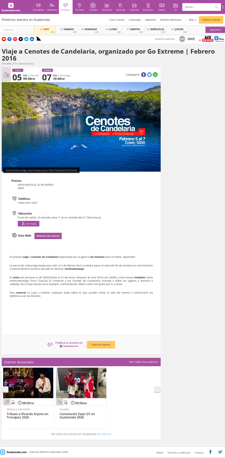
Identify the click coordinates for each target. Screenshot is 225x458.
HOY (44, 29)
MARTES (133, 29)
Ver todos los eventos (143, 362)
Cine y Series (117, 19)
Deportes (150, 19)
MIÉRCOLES (155, 29)
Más (191, 19)
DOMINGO (89, 29)
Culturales (135, 19)
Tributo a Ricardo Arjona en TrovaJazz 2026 (27, 415)
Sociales (6, 63)
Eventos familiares (171, 19)
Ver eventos (104, 434)
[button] (215, 30)
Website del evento (48, 235)
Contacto (199, 452)
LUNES (111, 29)
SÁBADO (67, 29)
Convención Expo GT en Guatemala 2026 (77, 415)
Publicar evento (211, 19)
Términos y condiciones (179, 452)
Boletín (160, 452)
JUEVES (177, 29)
